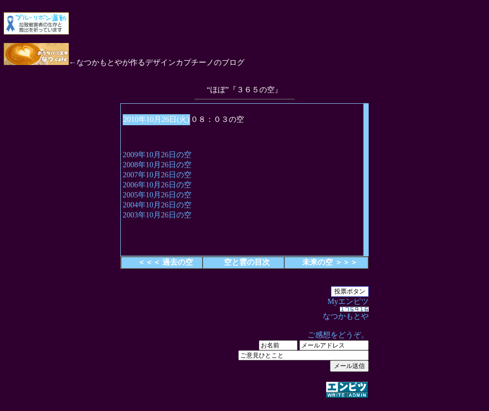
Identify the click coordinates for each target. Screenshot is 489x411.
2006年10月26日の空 (157, 185)
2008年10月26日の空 (157, 165)
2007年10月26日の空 (157, 175)
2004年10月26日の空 (157, 205)
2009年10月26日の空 (157, 155)
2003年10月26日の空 (157, 215)
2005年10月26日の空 (157, 195)
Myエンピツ (244, 348)
